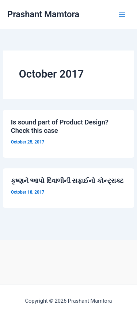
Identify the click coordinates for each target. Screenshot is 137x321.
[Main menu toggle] (122, 14)
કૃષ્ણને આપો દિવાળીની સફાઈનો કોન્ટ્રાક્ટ (67, 180)
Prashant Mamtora (43, 14)
